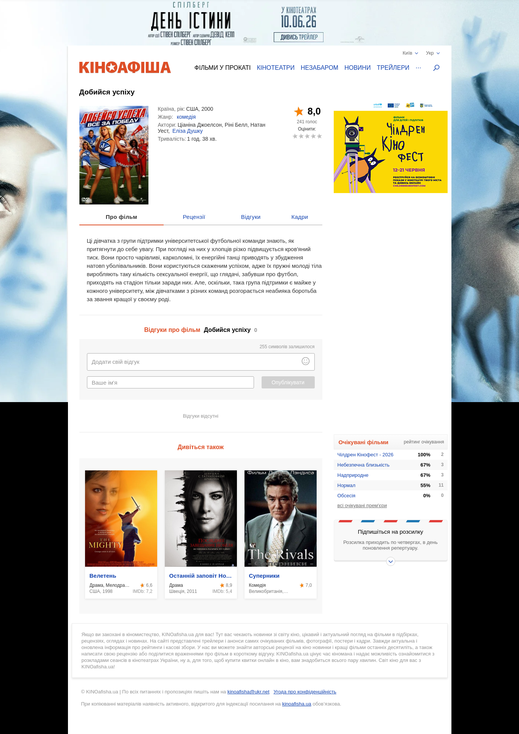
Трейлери (393, 67)
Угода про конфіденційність (305, 692)
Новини (357, 67)
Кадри (299, 217)
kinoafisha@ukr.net (248, 692)
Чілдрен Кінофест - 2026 (366, 454)
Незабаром (319, 67)
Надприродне (353, 475)
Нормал (347, 485)
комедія (186, 117)
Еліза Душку (187, 131)
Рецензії (194, 217)
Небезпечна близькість (364, 465)
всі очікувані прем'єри (362, 505)
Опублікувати (287, 382)
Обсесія (347, 495)
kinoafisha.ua (296, 704)
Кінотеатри (276, 67)
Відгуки (251, 217)
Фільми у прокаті (222, 67)
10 (319, 136)
